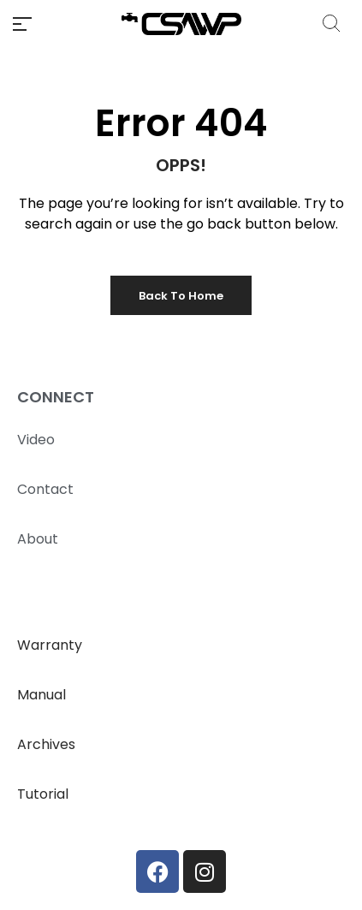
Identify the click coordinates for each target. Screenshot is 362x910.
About (37, 539)
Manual (41, 695)
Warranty (49, 645)
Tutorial (42, 794)
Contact (45, 489)
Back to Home (181, 296)
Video (36, 439)
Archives (46, 744)
